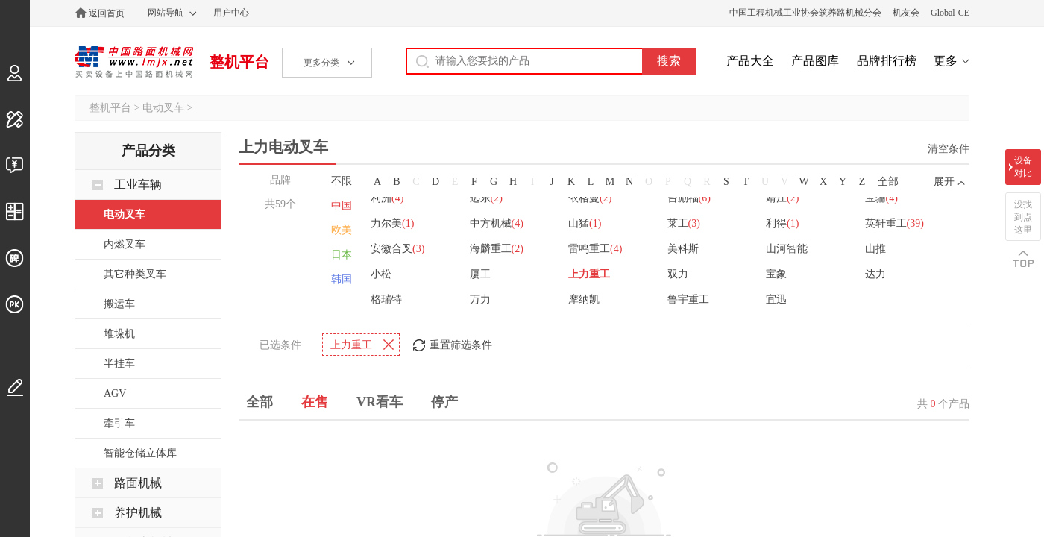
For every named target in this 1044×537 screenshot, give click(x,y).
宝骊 (883, 196)
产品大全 (750, 60)
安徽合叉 (397, 247)
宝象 (777, 272)
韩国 (341, 279)
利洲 (387, 196)
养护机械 (138, 512)
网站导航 (165, 12)
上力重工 (590, 272)
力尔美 (392, 221)
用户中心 (231, 12)
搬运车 (119, 304)
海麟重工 (496, 247)
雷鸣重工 (596, 247)
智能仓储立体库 (140, 453)
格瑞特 (386, 298)
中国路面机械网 (134, 62)
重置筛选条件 (461, 343)
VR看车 (379, 400)
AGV (115, 393)
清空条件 (948, 148)
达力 (877, 272)
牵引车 (119, 423)
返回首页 (107, 13)
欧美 (341, 230)
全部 (888, 181)
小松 (381, 272)
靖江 (783, 196)
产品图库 (815, 60)
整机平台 (239, 62)
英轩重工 (896, 221)
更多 (945, 60)
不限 (341, 180)
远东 (486, 196)
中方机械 (496, 221)
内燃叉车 (124, 244)
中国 (341, 205)
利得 (783, 221)
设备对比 (1023, 166)
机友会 (906, 12)
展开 (944, 181)
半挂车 (119, 363)
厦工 (480, 272)
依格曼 (590, 196)
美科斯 (683, 247)
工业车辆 (138, 184)
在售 (314, 400)
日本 (341, 254)
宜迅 (777, 298)
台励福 (689, 196)
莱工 (684, 221)
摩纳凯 (584, 298)
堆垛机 (119, 333)
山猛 (585, 221)
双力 (678, 272)
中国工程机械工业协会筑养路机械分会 (805, 12)
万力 (480, 298)
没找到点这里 (1023, 217)
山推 (877, 247)
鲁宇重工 (689, 298)
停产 (444, 400)
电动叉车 (163, 107)
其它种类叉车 (135, 274)
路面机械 (138, 483)
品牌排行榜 (886, 60)
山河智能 (788, 247)
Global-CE (950, 12)
